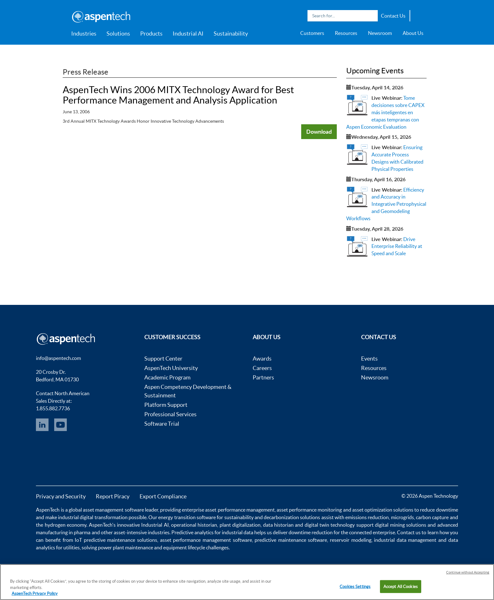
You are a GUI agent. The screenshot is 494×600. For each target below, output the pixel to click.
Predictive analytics (192, 532)
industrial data (237, 532)
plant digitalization (240, 525)
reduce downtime (439, 510)
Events (369, 358)
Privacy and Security (61, 496)
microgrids (402, 517)
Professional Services (170, 414)
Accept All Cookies (400, 586)
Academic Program (167, 377)
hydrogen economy (65, 525)
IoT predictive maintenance (105, 540)
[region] (247, 582)
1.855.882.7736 (53, 408)
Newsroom (380, 33)
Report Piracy (112, 496)
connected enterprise (372, 532)
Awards (262, 358)
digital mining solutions (400, 525)
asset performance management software (206, 540)
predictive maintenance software (290, 540)
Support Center (163, 358)
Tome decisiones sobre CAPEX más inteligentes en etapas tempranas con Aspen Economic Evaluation (385, 112)
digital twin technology (330, 525)
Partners (263, 377)
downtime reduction (311, 532)
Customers (312, 33)
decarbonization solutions (292, 517)
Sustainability (231, 33)
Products (151, 33)
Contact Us (393, 16)
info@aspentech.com (58, 358)
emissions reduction (367, 517)
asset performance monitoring (309, 510)
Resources (346, 33)
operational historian (194, 525)
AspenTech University (171, 368)
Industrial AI (188, 33)
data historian (278, 525)
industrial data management (405, 540)
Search (371, 15)
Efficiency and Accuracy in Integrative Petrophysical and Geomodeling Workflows (386, 204)
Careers (262, 368)
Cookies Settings (355, 586)
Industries (83, 33)
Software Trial (161, 423)
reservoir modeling (350, 540)
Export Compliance (163, 496)
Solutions (118, 33)
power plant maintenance (125, 547)
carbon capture (432, 517)
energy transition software (187, 517)
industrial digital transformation (93, 517)
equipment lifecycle (184, 547)
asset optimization (372, 510)
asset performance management (239, 510)
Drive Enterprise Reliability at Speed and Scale (396, 246)
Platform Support (165, 404)
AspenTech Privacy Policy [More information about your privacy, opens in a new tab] (35, 593)
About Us (413, 33)
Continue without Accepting (467, 572)
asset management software (113, 510)
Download (319, 131)
